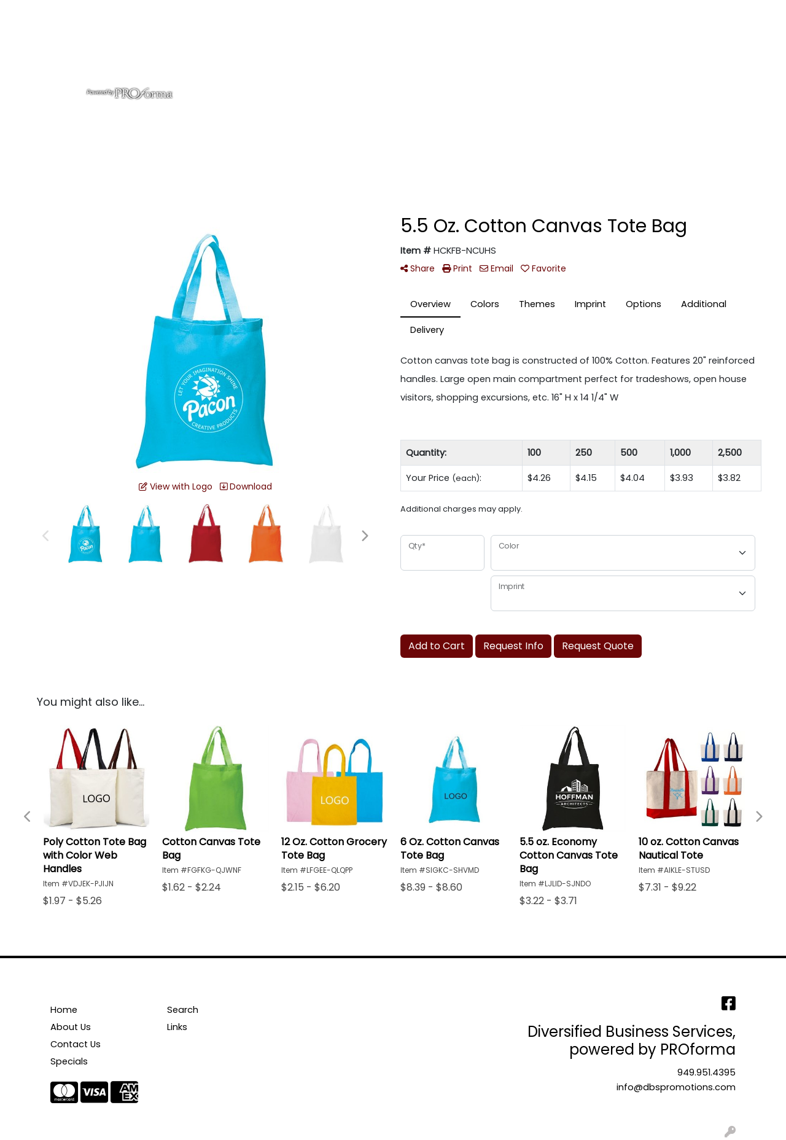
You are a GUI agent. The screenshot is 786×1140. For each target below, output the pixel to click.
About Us (71, 13)
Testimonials (195, 13)
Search (614, 13)
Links (177, 1027)
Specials (69, 1061)
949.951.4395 (706, 1072)
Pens (631, 54)
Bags (353, 54)
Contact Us (128, 13)
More (675, 54)
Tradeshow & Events (552, 54)
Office (468, 54)
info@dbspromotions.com (676, 1087)
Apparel (303, 54)
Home (26, 13)
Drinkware (410, 54)
